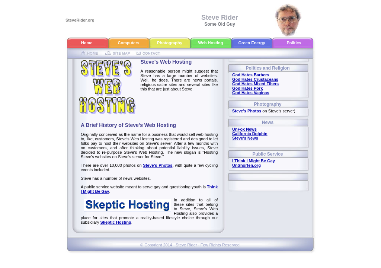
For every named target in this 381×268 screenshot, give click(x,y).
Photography (169, 43)
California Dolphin (250, 133)
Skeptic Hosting (115, 222)
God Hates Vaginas (250, 92)
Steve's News (245, 138)
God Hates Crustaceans (255, 79)
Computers (128, 43)
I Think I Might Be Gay (253, 161)
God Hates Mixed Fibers (255, 84)
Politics (293, 43)
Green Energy (251, 43)
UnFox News (244, 129)
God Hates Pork (247, 88)
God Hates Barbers (250, 75)
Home (87, 43)
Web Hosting (210, 43)
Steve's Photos (157, 165)
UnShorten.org (246, 165)
